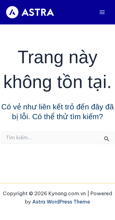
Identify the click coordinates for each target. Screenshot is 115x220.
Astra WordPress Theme (61, 202)
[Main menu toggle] (102, 12)
